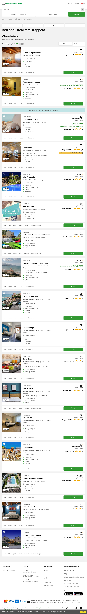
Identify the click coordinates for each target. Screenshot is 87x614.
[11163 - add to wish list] (4, 116)
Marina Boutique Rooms (33, 478)
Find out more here (20, 611)
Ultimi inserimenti (48, 585)
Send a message (30, 72)
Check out (22, 14)
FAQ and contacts (69, 574)
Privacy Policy (39, 608)
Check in (14, 14)
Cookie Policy (49, 608)
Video (9, 225)
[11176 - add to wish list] (4, 414)
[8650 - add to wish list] (4, 260)
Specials (46, 570)
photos (10, 72)
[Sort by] (79, 44)
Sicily (10, 19)
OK (83, 611)
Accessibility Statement (71, 583)
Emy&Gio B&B (29, 507)
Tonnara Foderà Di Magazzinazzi (36, 263)
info (5, 72)
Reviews (21, 72)
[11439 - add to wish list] (4, 475)
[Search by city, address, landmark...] (43, 9)
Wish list (70, 3)
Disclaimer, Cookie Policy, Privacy (74, 577)
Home (3, 19)
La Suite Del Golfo (30, 296)
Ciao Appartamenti (30, 119)
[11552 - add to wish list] (4, 174)
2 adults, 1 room (52, 14)
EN (83, 3)
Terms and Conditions (30, 608)
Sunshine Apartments (32, 53)
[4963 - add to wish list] (4, 79)
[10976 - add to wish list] (4, 203)
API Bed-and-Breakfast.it (71, 586)
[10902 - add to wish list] (4, 293)
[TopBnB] (21, 44)
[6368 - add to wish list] (4, 385)
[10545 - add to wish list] (4, 503)
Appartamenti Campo (31, 82)
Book (73, 72)
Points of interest (48, 574)
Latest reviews (48, 582)
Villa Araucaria (29, 177)
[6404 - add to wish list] (4, 144)
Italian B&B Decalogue (8, 570)
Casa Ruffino (28, 148)
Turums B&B (28, 418)
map (15, 72)
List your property (69, 570)
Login (77, 3)
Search (76, 14)
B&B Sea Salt (28, 206)
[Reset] (82, 9)
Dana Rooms (28, 359)
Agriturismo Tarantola (32, 535)
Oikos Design (28, 328)
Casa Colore (28, 447)
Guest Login (67, 580)
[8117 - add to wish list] (4, 532)
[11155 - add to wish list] (4, 324)
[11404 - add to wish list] (4, 356)
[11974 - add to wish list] (4, 231)
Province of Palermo (19, 19)
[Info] (17, 44)
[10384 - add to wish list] (4, 49)
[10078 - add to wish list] (4, 444)
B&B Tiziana (28, 388)
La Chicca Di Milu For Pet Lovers (36, 235)
